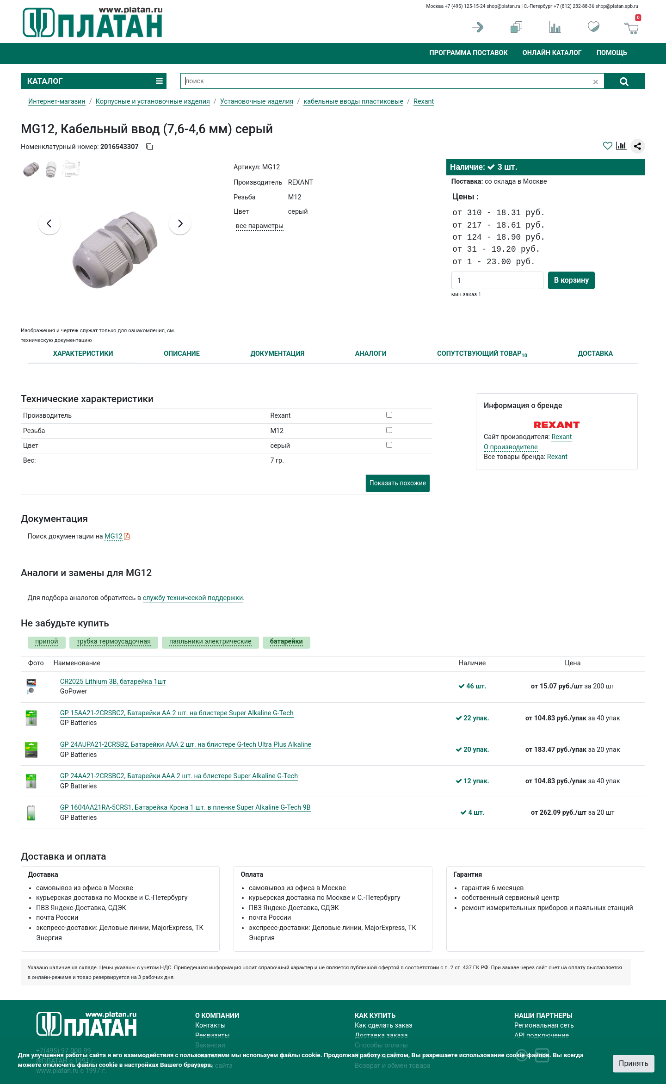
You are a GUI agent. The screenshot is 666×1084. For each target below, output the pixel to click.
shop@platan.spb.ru (617, 6)
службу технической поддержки (193, 598)
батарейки (286, 641)
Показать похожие (398, 483)
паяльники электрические (210, 641)
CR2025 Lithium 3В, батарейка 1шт (113, 682)
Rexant (561, 437)
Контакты (210, 1025)
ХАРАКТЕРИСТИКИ (83, 354)
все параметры (260, 226)
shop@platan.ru (503, 6)
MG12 (114, 536)
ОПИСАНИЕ (182, 354)
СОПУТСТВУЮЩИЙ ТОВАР (482, 354)
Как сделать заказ (384, 1025)
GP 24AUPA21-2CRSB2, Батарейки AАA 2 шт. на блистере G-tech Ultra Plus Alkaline (185, 745)
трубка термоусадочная (114, 641)
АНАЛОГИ (371, 354)
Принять (633, 1063)
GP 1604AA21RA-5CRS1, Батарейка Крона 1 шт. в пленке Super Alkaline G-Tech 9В (185, 807)
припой (46, 641)
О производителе (511, 447)
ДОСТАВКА (595, 354)
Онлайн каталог (552, 53)
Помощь (612, 53)
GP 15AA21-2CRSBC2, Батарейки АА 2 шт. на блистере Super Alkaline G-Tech (177, 713)
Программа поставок (468, 53)
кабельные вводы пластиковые (353, 101)
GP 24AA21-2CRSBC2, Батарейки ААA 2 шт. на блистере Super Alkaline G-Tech (179, 776)
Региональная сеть (544, 1025)
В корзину (571, 280)
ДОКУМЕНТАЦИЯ (277, 354)
